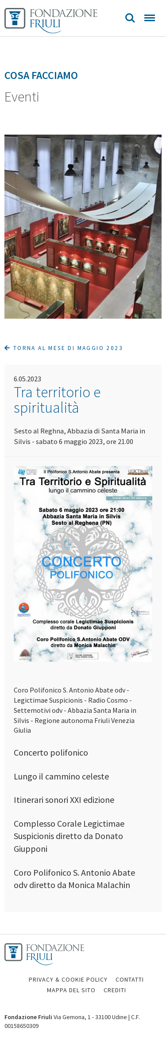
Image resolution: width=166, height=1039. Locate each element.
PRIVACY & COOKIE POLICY (68, 979)
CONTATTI (130, 979)
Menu (149, 18)
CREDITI (115, 990)
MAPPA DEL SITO (71, 990)
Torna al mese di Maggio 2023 (63, 348)
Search (130, 18)
